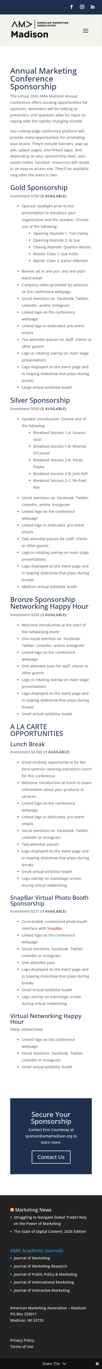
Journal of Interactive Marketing (42, 1290)
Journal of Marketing (32, 1257)
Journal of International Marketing (44, 1282)
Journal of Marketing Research (40, 1266)
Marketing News (33, 1210)
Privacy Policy (22, 1340)
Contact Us (51, 1157)
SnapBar (54, 928)
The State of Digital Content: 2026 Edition (50, 1231)
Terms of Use (21, 1346)
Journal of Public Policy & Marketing (45, 1274)
